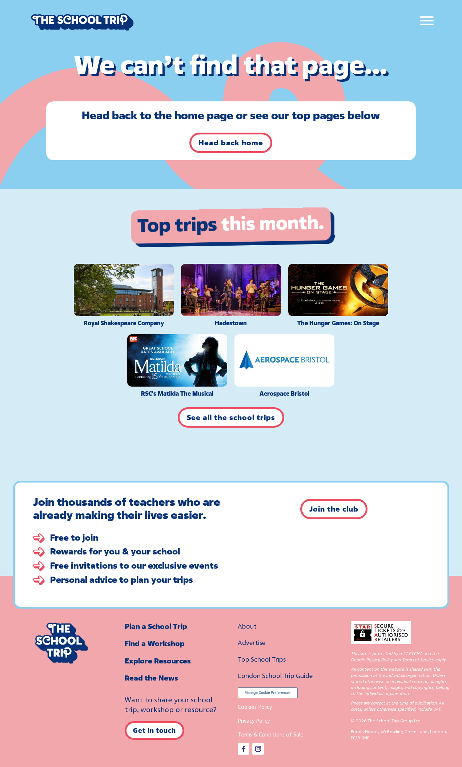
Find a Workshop (155, 643)
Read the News (151, 678)
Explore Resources (158, 661)
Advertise (251, 642)
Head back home (230, 143)
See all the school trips (231, 417)
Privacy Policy (254, 720)
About (247, 626)
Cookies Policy (255, 706)
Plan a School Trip (156, 626)
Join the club (333, 509)
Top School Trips (262, 659)
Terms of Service (418, 660)
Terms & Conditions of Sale (271, 734)
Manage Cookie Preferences (268, 693)
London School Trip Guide (275, 675)
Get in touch (154, 730)
